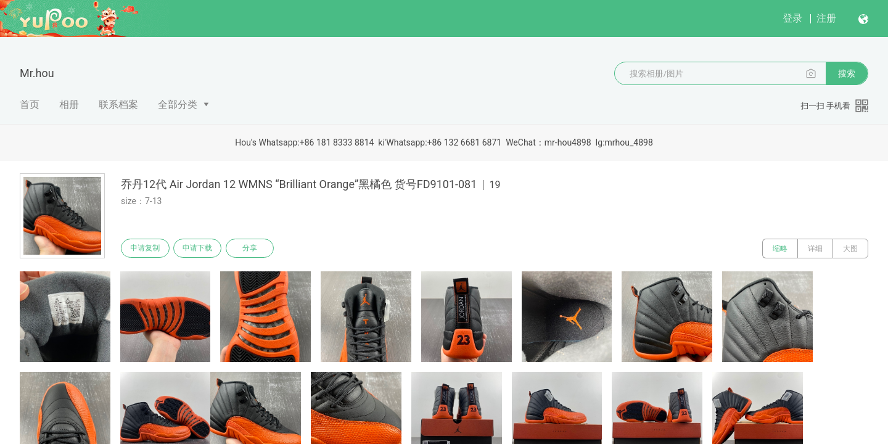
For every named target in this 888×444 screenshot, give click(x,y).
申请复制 (147, 248)
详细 (815, 248)
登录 (792, 18)
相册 (69, 104)
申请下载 (202, 248)
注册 (826, 18)
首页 (29, 104)
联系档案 (118, 104)
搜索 (846, 73)
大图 (850, 248)
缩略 (780, 248)
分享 (257, 248)
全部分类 (177, 104)
